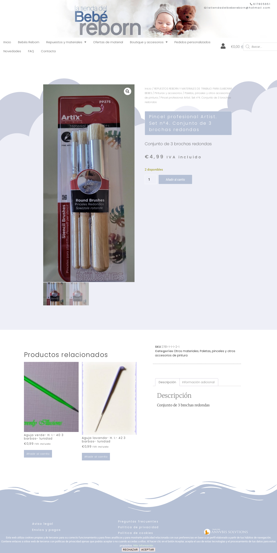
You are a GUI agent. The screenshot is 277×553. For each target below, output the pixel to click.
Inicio (7, 42)
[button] (127, 91)
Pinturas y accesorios (168, 93)
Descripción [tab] (167, 382)
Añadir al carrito (175, 179)
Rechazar (130, 549)
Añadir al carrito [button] (38, 453)
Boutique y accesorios (148, 42)
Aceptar (147, 549)
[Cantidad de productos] (151, 179)
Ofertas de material (108, 42)
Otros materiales (186, 350)
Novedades (12, 51)
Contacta (48, 51)
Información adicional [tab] (198, 382)
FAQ (31, 51)
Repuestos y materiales (66, 42)
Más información (143, 545)
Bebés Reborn (28, 42)
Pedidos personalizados (192, 42)
